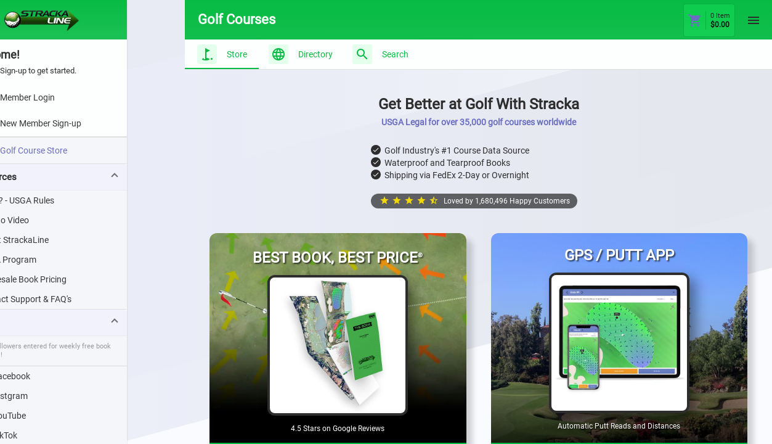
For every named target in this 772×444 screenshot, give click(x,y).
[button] (92, 177)
